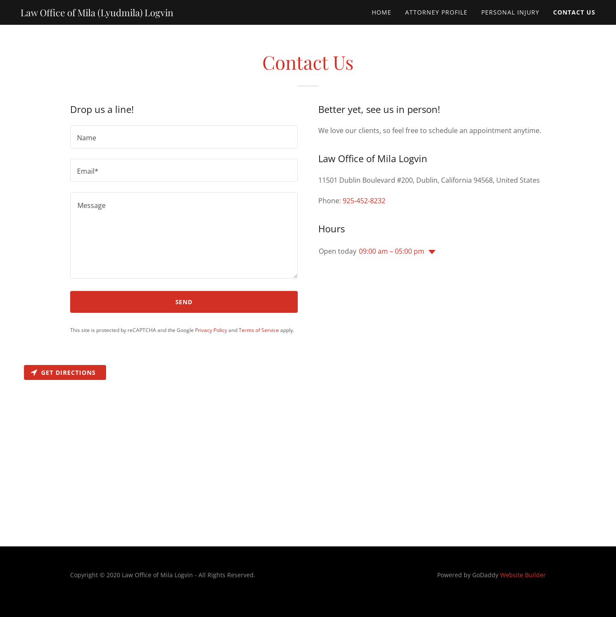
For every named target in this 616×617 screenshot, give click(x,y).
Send (184, 302)
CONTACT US (574, 12)
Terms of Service (259, 330)
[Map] (308, 454)
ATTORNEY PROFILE (436, 12)
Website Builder (523, 575)
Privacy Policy (211, 330)
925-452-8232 (364, 200)
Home (381, 12)
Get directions (63, 372)
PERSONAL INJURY (510, 12)
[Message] (184, 235)
